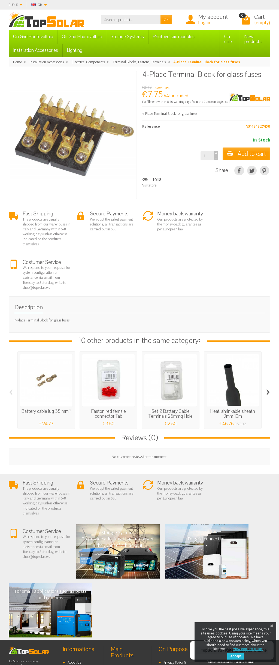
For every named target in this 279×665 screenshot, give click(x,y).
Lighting (74, 50)
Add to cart (246, 154)
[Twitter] (61, 639)
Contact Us (171, 579)
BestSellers (171, 572)
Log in (204, 22)
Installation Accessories (35, 50)
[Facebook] (48, 639)
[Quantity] (207, 155)
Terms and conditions (73, 570)
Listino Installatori (81, 597)
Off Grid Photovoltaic (82, 37)
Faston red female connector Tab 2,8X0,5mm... (108, 373)
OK (166, 19)
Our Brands (172, 593)
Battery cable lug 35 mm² (46, 368)
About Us (74, 560)
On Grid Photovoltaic (33, 37)
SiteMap (169, 585)
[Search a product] (130, 19)
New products (253, 39)
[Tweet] (252, 170)
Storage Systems (127, 37)
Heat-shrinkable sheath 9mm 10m (232, 370)
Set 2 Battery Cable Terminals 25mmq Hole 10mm (170, 373)
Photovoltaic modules (174, 37)
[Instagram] (86, 639)
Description (28, 264)
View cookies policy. (248, 649)
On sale (228, 39)
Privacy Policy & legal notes (172, 563)
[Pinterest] (264, 170)
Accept (235, 656)
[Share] (239, 170)
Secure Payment (79, 590)
